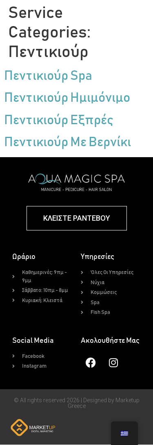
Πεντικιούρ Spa (48, 76)
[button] (115, 15)
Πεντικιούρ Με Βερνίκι (67, 142)
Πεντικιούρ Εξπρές (58, 120)
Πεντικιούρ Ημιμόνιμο (67, 98)
